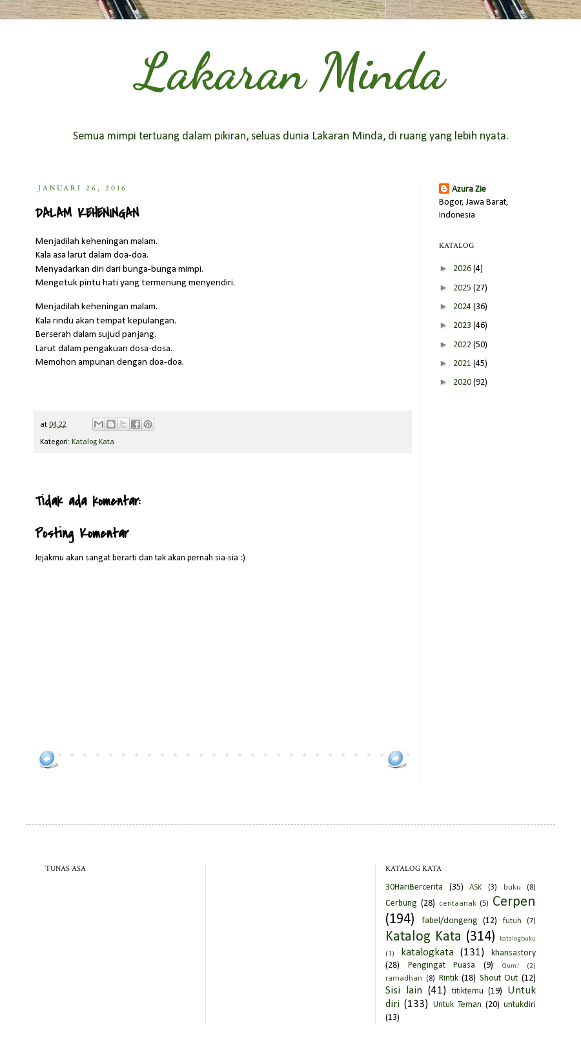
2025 (463, 288)
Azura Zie (469, 189)
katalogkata (427, 952)
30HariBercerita (414, 887)
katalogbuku (518, 938)
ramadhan (403, 979)
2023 (463, 326)
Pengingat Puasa (442, 965)
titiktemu (468, 991)
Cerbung (401, 903)
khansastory (513, 953)
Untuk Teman (457, 1005)
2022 (463, 345)
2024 (463, 307)
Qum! (510, 966)
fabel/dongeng (450, 921)
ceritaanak (457, 904)
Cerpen (514, 902)
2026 (463, 269)
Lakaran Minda (290, 71)
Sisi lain (403, 990)
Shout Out (499, 978)
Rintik (448, 978)
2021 (463, 364)
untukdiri (520, 1005)
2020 (463, 382)
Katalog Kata (93, 442)
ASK (475, 887)
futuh (512, 921)
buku (512, 887)
